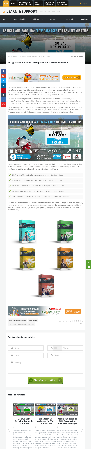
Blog (9, 57)
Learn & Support (21, 11)
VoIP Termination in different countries (21, 324)
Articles (14, 57)
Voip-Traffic (33, 320)
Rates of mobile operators (17, 320)
